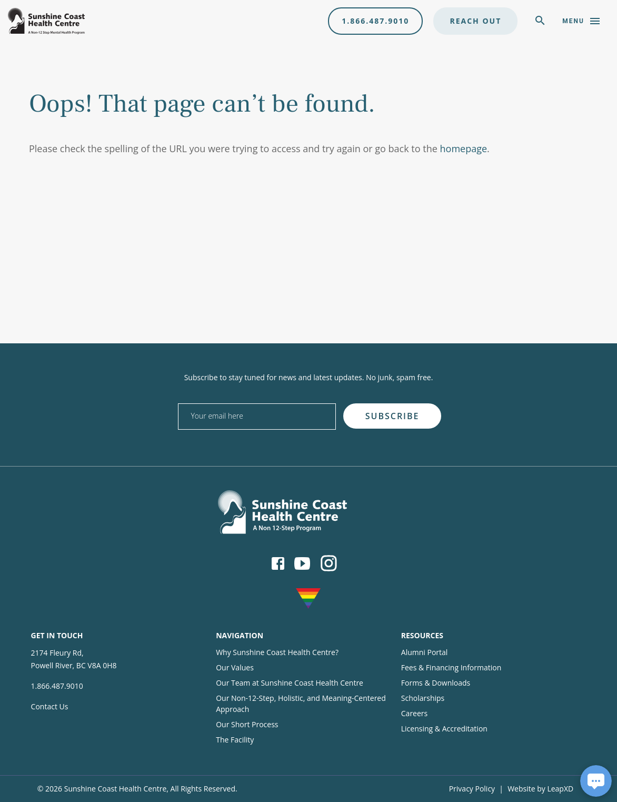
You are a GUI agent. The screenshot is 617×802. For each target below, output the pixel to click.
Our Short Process (247, 724)
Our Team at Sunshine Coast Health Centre (289, 683)
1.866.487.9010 (375, 21)
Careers (414, 713)
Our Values (235, 667)
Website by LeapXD (540, 789)
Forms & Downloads (435, 683)
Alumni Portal (424, 652)
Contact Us (49, 706)
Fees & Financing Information (451, 667)
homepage (463, 148)
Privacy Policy (472, 789)
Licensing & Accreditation (444, 729)
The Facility (235, 740)
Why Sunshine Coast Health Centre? (277, 652)
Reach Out (475, 21)
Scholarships (422, 698)
